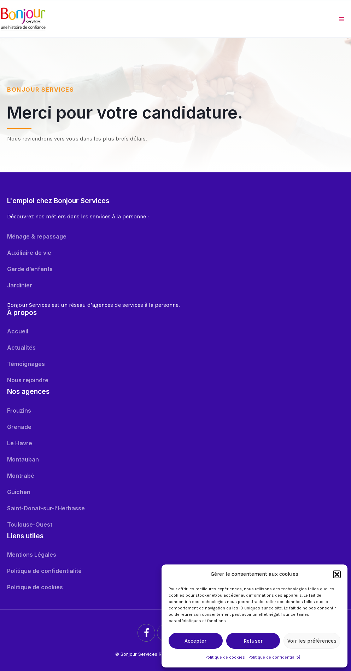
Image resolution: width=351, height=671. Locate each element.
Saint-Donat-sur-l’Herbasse (46, 508)
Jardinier (19, 285)
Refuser (253, 641)
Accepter (195, 641)
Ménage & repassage (36, 236)
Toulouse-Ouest (29, 524)
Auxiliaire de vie (29, 252)
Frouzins (19, 410)
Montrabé (20, 475)
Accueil (17, 331)
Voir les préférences (312, 641)
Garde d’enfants (30, 269)
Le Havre (19, 443)
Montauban (23, 459)
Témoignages (26, 363)
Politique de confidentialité (274, 657)
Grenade (19, 426)
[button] (336, 574)
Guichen (18, 491)
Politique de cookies (225, 657)
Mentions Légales (31, 554)
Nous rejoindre (27, 380)
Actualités (21, 347)
